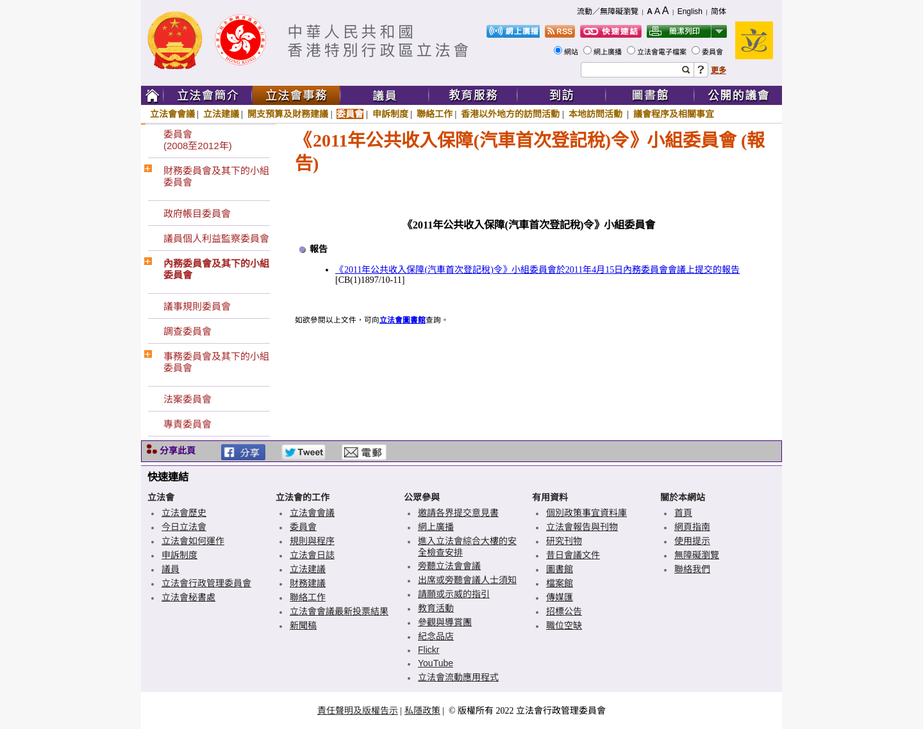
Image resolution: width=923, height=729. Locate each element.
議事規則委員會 (197, 306)
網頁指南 (692, 527)
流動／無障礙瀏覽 (607, 11)
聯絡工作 (435, 114)
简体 (718, 11)
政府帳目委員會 (197, 213)
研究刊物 (564, 541)
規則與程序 (312, 541)
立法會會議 (172, 114)
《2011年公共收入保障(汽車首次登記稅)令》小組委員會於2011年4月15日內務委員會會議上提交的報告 (537, 270)
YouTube (435, 663)
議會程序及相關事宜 (673, 114)
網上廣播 (609, 52)
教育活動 (436, 608)
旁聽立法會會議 (449, 566)
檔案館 (559, 583)
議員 (170, 569)
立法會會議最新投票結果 (339, 611)
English (690, 11)
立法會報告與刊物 (582, 527)
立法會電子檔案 (662, 52)
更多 (718, 70)
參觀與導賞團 (445, 622)
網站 (572, 52)
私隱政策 (422, 710)
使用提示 (692, 541)
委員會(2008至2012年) (197, 140)
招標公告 (564, 611)
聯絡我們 (692, 569)
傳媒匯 (559, 597)
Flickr (428, 650)
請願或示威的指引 (454, 594)
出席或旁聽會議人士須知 (467, 580)
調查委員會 (187, 331)
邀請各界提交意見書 (458, 513)
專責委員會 (187, 424)
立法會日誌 (312, 555)
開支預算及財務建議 (287, 114)
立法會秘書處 (188, 597)
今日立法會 (184, 527)
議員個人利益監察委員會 (216, 238)
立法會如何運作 (193, 541)
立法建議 (221, 114)
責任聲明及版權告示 (357, 710)
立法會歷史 (184, 513)
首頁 (683, 513)
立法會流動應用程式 (458, 677)
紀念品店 (436, 636)
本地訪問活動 (597, 114)
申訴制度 (390, 114)
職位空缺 (564, 625)
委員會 (713, 52)
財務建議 (308, 583)
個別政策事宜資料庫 (586, 513)
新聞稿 (303, 625)
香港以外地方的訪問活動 (510, 114)
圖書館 (559, 569)
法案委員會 (187, 399)
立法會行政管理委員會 (206, 583)
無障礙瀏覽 (696, 555)
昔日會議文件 (573, 555)
